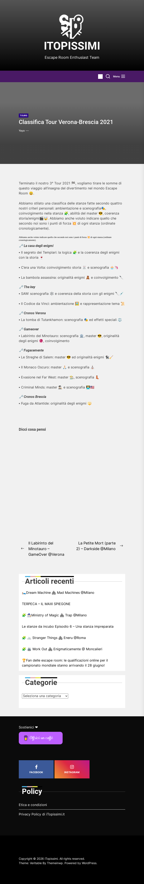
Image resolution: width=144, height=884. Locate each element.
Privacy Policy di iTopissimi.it (42, 814)
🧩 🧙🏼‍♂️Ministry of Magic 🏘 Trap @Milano (54, 615)
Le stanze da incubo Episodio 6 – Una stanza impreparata (68, 626)
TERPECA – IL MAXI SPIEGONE (46, 604)
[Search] (108, 76)
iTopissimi (72, 46)
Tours (23, 115)
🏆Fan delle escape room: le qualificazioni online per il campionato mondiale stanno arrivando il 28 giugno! (65, 662)
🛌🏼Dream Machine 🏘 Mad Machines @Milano (58, 592)
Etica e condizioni (33, 805)
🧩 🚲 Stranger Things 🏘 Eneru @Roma (54, 638)
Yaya (22, 130)
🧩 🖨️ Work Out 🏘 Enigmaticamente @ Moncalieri (62, 649)
